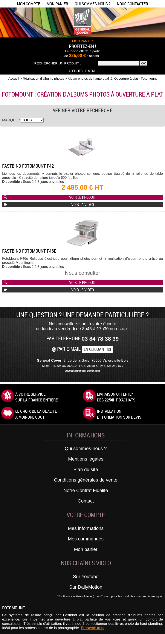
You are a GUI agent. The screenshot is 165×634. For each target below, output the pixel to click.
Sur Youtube (86, 576)
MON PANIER (82, 41)
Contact (86, 501)
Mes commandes (86, 539)
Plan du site (85, 469)
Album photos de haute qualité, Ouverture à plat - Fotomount (112, 78)
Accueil (13, 78)
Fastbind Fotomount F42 (28, 166)
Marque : (11, 120)
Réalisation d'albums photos (43, 78)
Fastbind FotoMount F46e (29, 251)
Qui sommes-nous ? (92, 4)
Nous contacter (132, 4)
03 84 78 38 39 (100, 339)
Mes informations (86, 528)
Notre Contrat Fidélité (85, 490)
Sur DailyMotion (85, 587)
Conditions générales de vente (86, 480)
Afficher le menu (82, 70)
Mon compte (28, 4)
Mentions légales (85, 459)
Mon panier (57, 4)
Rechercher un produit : (57, 63)
